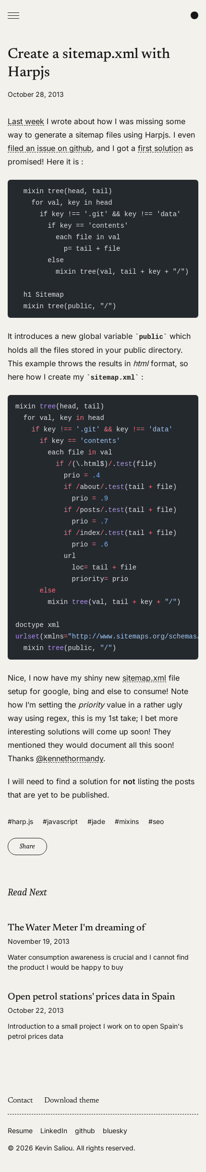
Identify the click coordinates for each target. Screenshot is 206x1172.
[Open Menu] (13, 15)
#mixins (127, 821)
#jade (96, 821)
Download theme (71, 1100)
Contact (20, 1100)
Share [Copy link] (27, 846)
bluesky (115, 1130)
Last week (26, 121)
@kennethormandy (69, 758)
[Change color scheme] (194, 15)
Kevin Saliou (54, 1148)
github (85, 1130)
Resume (20, 1130)
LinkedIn (53, 1130)
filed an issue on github (50, 148)
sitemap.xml (144, 678)
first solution (160, 148)
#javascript (60, 821)
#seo (156, 821)
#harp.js (20, 821)
